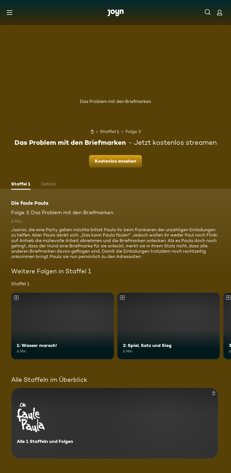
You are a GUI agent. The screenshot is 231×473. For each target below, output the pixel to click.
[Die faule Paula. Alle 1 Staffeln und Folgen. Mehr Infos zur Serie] (114, 423)
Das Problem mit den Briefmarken (115, 101)
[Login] (219, 12)
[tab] (21, 185)
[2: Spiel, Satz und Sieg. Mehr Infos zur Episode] (168, 326)
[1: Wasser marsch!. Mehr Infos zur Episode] (62, 326)
